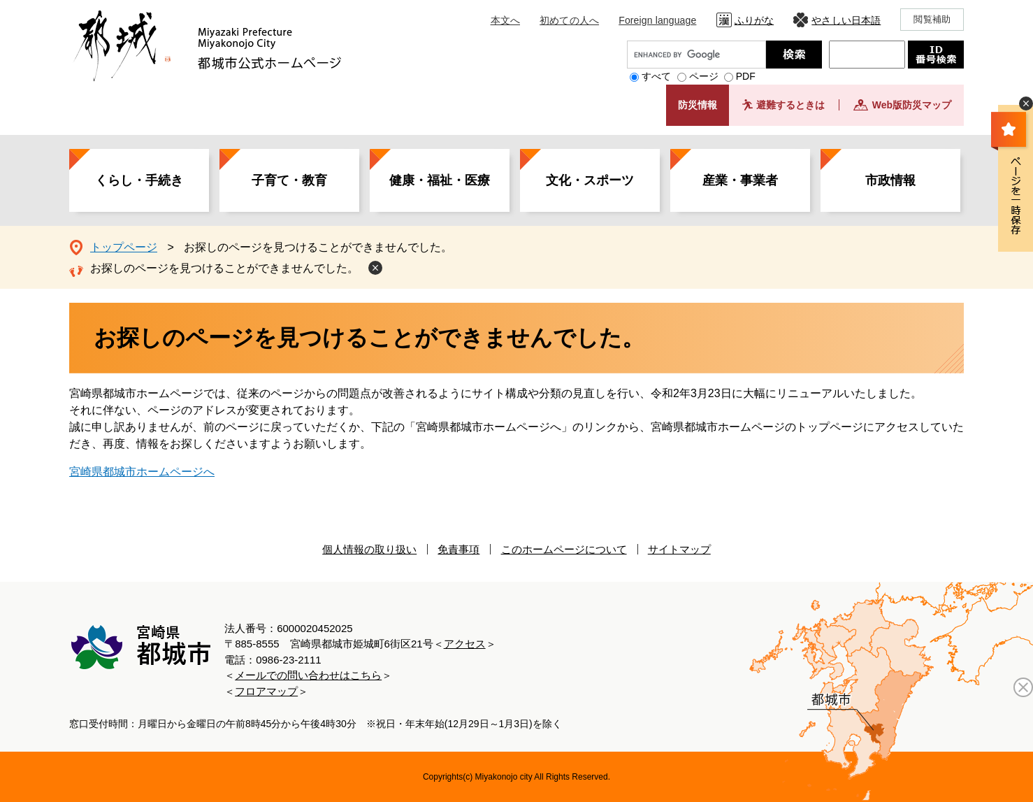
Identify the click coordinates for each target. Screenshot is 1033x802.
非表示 (1026, 103)
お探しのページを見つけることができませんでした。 (224, 268)
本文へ (505, 20)
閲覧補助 (932, 19)
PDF (746, 76)
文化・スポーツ (590, 180)
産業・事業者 (740, 180)
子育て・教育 (289, 180)
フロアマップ (266, 691)
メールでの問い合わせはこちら (308, 675)
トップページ (123, 247)
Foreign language (657, 20)
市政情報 (890, 180)
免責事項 (458, 549)
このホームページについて (564, 549)
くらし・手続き (139, 180)
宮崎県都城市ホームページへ (142, 472)
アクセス (465, 644)
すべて (656, 76)
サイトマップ (679, 549)
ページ (703, 76)
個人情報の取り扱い (369, 549)
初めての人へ (569, 20)
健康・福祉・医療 (439, 180)
